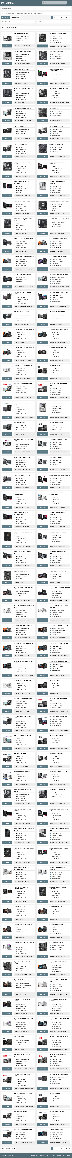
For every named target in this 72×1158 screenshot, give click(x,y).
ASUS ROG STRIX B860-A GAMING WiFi (57, 182)
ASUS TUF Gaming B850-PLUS (58, 532)
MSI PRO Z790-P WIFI (56, 422)
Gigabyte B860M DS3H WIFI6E (23, 625)
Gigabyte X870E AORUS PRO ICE (24, 680)
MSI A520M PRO (19, 1037)
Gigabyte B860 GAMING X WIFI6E (24, 256)
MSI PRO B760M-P (55, 108)
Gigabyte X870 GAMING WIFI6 (23, 643)
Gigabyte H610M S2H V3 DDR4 (59, 625)
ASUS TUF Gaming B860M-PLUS (59, 219)
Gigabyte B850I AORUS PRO (58, 347)
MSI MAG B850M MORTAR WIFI (59, 1074)
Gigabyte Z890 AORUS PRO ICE (23, 1019)
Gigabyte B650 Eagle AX (57, 924)
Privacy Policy (50, 1155)
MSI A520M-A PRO (55, 365)
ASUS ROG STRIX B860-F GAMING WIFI (57, 69)
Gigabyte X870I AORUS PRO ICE (23, 365)
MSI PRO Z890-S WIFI (20, 753)
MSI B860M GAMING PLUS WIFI (59, 274)
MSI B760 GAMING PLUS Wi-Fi (59, 1037)
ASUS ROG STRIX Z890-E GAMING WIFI (57, 513)
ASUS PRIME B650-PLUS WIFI (58, 771)
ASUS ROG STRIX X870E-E (22, 201)
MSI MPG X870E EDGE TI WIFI (23, 1093)
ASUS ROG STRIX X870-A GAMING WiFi (57, 493)
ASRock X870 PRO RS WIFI (22, 771)
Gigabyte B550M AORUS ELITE (23, 588)
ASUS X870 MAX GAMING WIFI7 (24, 238)
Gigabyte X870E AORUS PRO (58, 661)
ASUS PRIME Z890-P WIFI (22, 475)
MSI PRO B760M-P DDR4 (21, 126)
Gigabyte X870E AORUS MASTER (59, 256)
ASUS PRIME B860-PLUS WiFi (23, 457)
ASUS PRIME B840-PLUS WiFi (58, 439)
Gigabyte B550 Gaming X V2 (58, 571)
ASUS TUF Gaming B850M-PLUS (59, 201)
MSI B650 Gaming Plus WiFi (58, 33)
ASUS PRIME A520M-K (56, 144)
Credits (42, 1155)
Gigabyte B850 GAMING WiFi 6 (59, 329)
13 (67, 17)
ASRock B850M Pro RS (56, 753)
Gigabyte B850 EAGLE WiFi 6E (58, 962)
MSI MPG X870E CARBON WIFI (59, 292)
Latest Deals (34, 1155)
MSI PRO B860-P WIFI (20, 144)
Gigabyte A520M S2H (56, 906)
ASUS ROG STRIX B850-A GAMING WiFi (21, 868)
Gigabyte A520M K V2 (20, 571)
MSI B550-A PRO (55, 680)
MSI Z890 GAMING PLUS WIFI (23, 1129)
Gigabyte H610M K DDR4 (21, 980)
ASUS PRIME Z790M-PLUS (57, 789)
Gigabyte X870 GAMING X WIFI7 (59, 643)
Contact (68, 1155)
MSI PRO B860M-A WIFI (21, 311)
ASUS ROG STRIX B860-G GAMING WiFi (57, 868)
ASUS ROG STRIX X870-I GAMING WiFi (21, 887)
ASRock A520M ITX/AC (56, 1129)
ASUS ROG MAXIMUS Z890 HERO (60, 475)
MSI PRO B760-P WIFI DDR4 (58, 735)
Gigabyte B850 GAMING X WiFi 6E (24, 347)
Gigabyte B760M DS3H (56, 942)
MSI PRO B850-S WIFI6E (57, 1111)
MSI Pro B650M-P (55, 1093)
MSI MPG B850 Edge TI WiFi (58, 403)
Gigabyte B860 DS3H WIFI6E (58, 238)
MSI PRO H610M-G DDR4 (57, 311)
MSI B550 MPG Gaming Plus (22, 274)
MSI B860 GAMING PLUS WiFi (23, 108)
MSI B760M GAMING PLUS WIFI (59, 88)
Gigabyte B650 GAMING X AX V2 (24, 329)
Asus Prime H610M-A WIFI (22, 69)
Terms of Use (60, 1155)
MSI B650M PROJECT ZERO (22, 51)
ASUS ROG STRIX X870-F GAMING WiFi (21, 513)
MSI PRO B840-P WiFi (20, 1111)
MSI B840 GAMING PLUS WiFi (23, 698)
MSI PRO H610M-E (19, 422)
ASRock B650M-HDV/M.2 (21, 33)
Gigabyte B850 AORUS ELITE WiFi (60, 588)
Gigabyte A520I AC (19, 906)
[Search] (43, 2)
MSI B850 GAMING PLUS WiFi (23, 383)
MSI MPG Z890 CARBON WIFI (59, 716)
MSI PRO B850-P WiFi (56, 126)
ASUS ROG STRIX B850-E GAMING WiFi (21, 493)
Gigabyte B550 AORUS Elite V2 (23, 924)
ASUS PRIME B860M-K (56, 51)
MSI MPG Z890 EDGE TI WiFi (22, 735)
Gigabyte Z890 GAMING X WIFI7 (59, 1019)
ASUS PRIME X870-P (56, 457)
